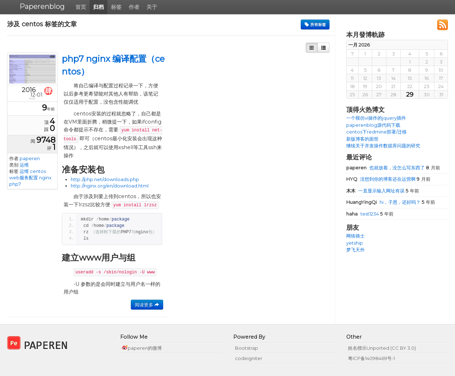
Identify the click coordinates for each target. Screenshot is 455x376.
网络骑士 (355, 236)
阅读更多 (147, 304)
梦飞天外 (355, 249)
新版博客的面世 (362, 139)
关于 (151, 7)
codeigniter (248, 358)
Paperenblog (42, 6)
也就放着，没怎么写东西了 (386, 167)
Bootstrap (246, 348)
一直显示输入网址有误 (376, 191)
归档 (98, 7)
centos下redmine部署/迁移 (376, 132)
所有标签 (315, 24)
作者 (134, 7)
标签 (116, 7)
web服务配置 (23, 177)
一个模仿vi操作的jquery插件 (376, 118)
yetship (354, 243)
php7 (15, 184)
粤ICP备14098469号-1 (371, 358)
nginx (45, 177)
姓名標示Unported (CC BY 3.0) (382, 348)
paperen (30, 158)
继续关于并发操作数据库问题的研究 (383, 145)
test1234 (363, 214)
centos (38, 171)
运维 (24, 165)
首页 (80, 7)
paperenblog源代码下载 (373, 125)
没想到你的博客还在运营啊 (381, 179)
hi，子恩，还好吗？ (384, 202)
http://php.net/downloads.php (105, 179)
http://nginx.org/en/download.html (110, 186)
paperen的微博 (142, 348)
